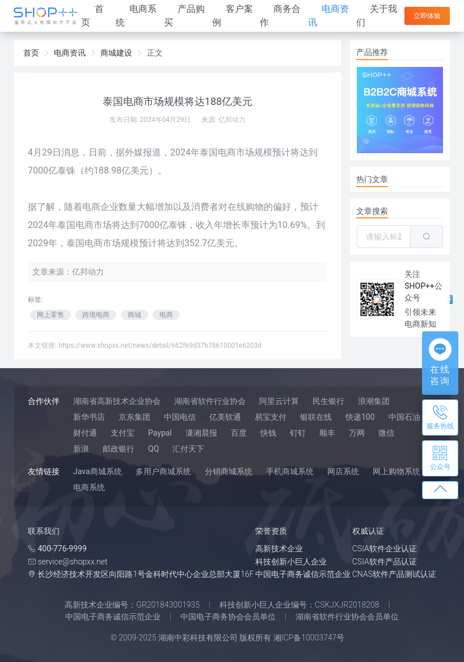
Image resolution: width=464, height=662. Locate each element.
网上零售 (50, 315)
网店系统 (343, 471)
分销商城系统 (228, 471)
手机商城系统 (290, 471)
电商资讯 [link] (70, 52)
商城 (134, 315)
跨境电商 (95, 315)
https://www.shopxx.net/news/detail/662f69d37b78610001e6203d (159, 345)
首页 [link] (31, 52)
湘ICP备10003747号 (309, 637)
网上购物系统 (396, 471)
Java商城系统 (97, 471)
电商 (166, 315)
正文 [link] (155, 52)
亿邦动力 (232, 120)
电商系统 (89, 487)
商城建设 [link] (116, 52)
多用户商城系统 (163, 471)
